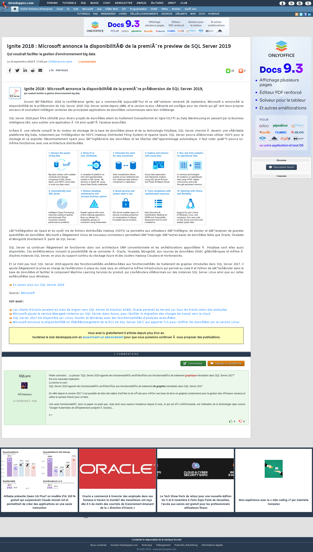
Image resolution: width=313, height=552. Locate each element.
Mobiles (176, 9)
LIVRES (123, 14)
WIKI (193, 14)
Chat (107, 3)
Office (164, 9)
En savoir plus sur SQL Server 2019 (38, 287)
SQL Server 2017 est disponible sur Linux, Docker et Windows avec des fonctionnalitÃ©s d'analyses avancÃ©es (94, 321)
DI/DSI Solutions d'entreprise (36, 9)
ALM (75, 9)
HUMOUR (213, 14)
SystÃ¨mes (190, 9)
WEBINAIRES (108, 14)
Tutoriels (69, 3)
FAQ (83, 3)
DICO (202, 14)
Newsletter (123, 3)
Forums (52, 3)
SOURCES (166, 14)
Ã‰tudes (157, 3)
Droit (172, 3)
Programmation (138, 9)
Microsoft (87, 9)
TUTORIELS (83, 14)
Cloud (59, 9)
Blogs (94, 3)
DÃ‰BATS (181, 14)
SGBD (154, 9)
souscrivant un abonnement (103, 340)
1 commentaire (87, 64)
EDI (124, 9)
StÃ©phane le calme (60, 64)
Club (183, 3)
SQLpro (25, 383)
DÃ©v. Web (111, 9)
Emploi (141, 3)
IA (68, 9)
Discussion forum (281, 167)
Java (99, 9)
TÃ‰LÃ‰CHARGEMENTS (144, 14)
